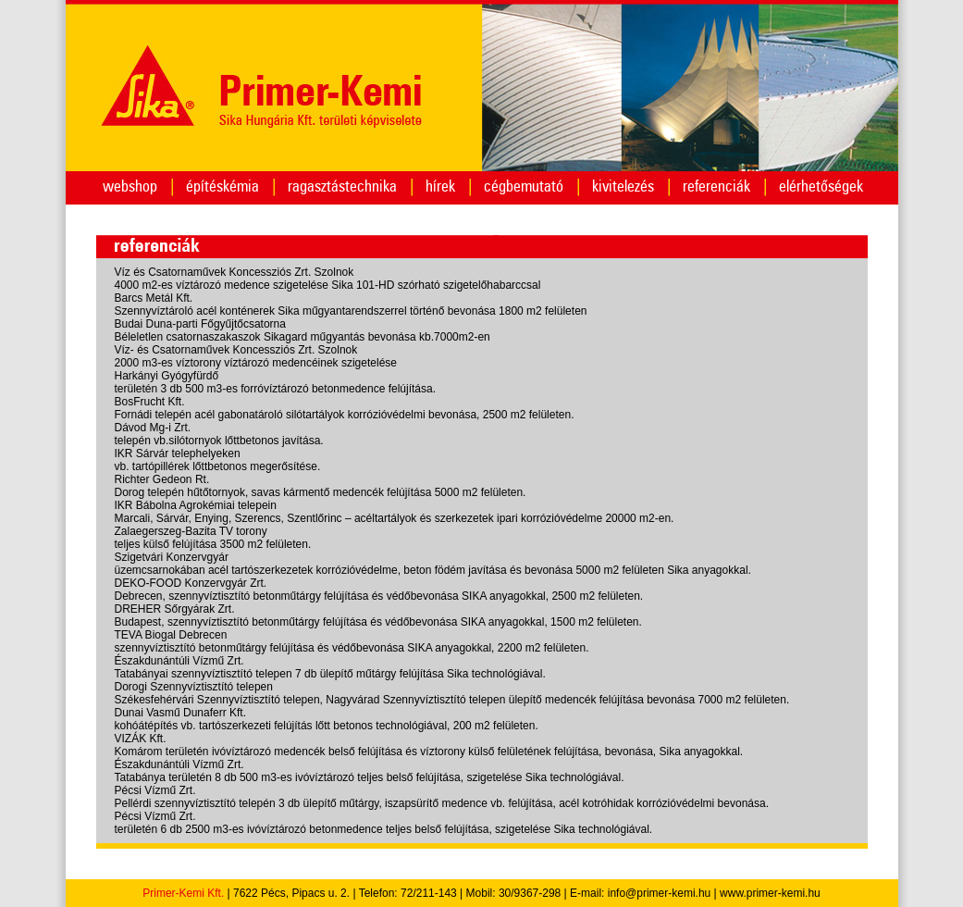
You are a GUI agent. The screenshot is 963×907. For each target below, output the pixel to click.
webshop (130, 186)
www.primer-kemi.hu (770, 893)
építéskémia (222, 186)
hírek (440, 186)
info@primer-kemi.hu (659, 893)
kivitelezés (623, 186)
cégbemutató (523, 186)
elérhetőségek (821, 186)
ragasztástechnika (342, 186)
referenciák (716, 186)
